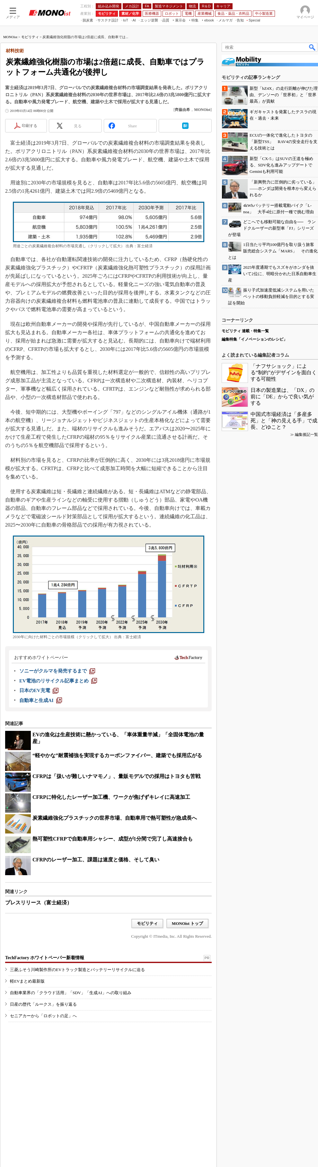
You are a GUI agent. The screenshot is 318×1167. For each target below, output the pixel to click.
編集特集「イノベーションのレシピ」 (254, 339)
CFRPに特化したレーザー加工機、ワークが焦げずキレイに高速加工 (111, 797)
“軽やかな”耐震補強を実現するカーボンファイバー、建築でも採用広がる (117, 755)
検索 (312, 47)
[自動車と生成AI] (40, 700)
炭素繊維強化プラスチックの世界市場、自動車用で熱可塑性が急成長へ (114, 818)
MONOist (10, 37)
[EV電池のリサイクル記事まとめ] (58, 680)
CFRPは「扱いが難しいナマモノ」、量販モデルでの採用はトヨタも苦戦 (116, 776)
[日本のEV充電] (38, 690)
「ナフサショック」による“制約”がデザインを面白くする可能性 (284, 372)
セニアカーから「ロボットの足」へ (43, 1015)
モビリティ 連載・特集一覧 (245, 331)
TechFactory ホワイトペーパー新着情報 (44, 957)
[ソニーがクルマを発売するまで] (57, 670)
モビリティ (30, 37)
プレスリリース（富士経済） (38, 902)
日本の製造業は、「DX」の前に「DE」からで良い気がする (282, 396)
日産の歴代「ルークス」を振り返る (43, 1004)
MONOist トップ (187, 923)
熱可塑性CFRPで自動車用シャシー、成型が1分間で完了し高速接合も (112, 838)
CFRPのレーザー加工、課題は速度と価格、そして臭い (95, 859)
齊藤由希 (182, 109)
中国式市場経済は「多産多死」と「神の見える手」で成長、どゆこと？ (284, 420)
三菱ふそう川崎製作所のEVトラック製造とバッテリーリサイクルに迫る (77, 969)
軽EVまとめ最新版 (27, 981)
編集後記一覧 (306, 434)
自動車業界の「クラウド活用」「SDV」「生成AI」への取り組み (70, 992)
